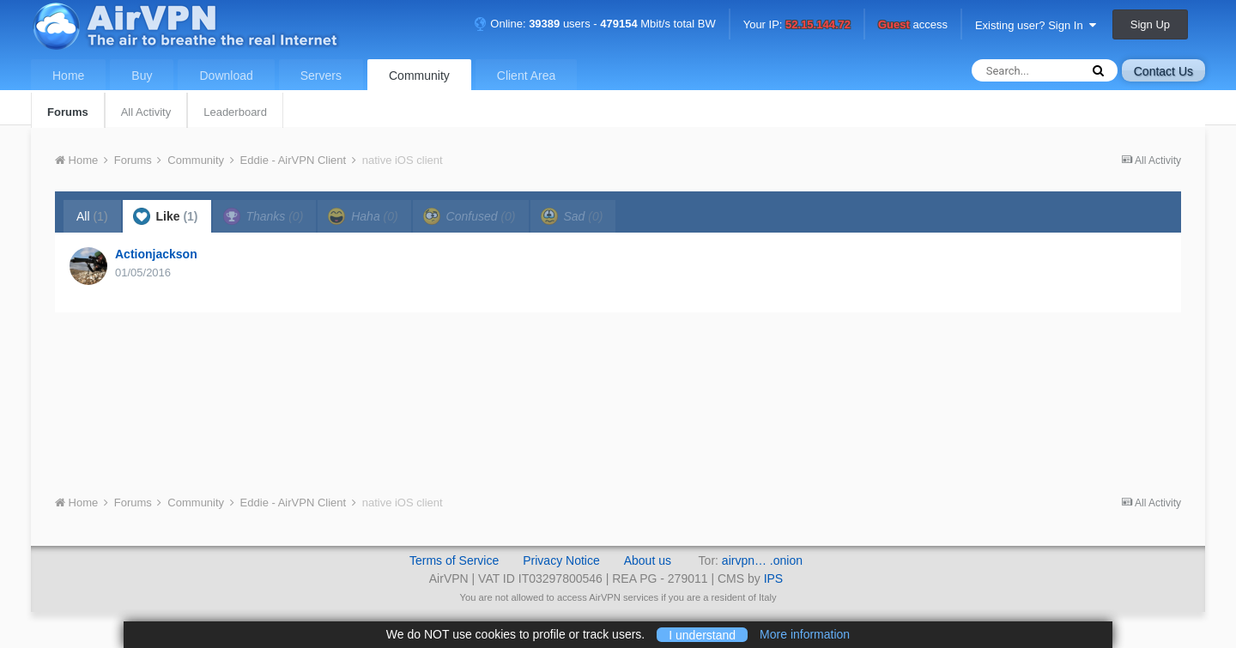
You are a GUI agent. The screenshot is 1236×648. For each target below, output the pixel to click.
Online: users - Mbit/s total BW (595, 23)
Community (419, 75)
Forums (67, 112)
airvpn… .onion (762, 560)
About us (647, 560)
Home (68, 75)
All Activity (146, 112)
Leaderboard (235, 112)
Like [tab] (165, 216)
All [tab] (92, 216)
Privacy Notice (561, 560)
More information (805, 634)
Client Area (526, 75)
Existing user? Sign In (1035, 25)
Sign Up (1150, 24)
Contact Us (1163, 71)
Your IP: (797, 25)
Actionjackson (156, 254)
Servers (321, 75)
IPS (774, 578)
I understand (702, 634)
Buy (141, 75)
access (913, 25)
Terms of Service (454, 560)
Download (225, 75)
